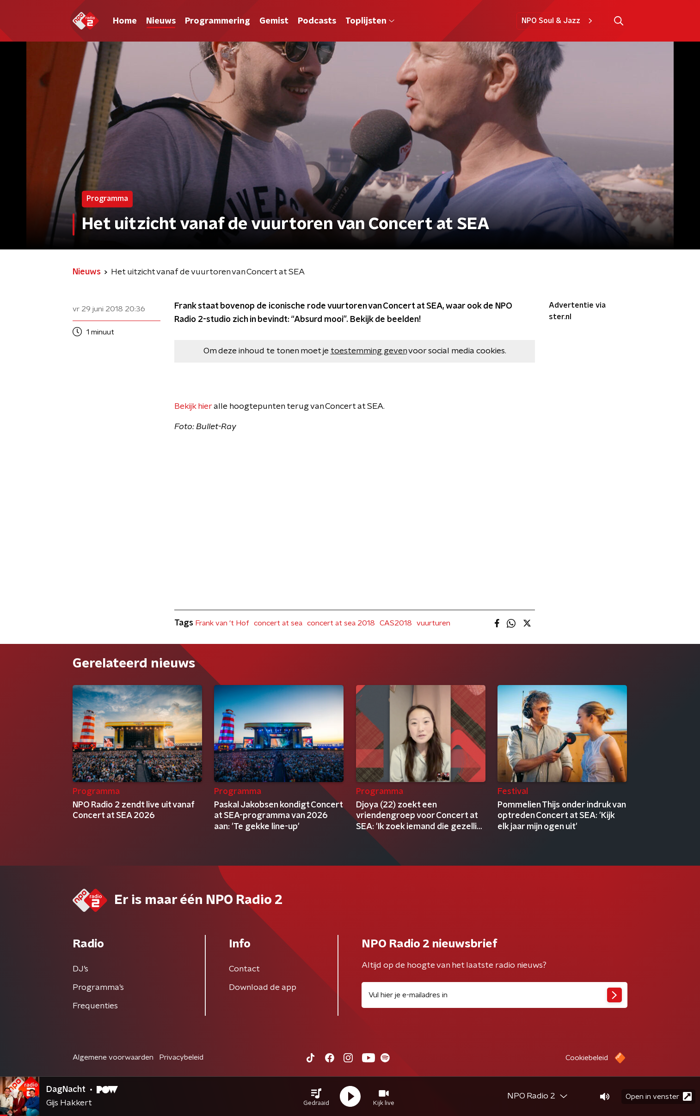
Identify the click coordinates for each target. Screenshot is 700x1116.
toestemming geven (369, 351)
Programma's (98, 987)
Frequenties (95, 1006)
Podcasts (317, 21)
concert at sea (278, 623)
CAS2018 (396, 623)
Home (125, 21)
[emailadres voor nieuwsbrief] (494, 995)
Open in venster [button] (659, 1096)
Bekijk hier (193, 406)
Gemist (274, 21)
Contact (244, 969)
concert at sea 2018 (341, 623)
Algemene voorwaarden (113, 1057)
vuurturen (433, 623)
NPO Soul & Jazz (558, 20)
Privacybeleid (181, 1057)
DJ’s (80, 969)
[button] (316, 1096)
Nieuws (161, 21)
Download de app (262, 987)
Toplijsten (369, 21)
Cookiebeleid (586, 1057)
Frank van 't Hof (222, 623)
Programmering (217, 21)
